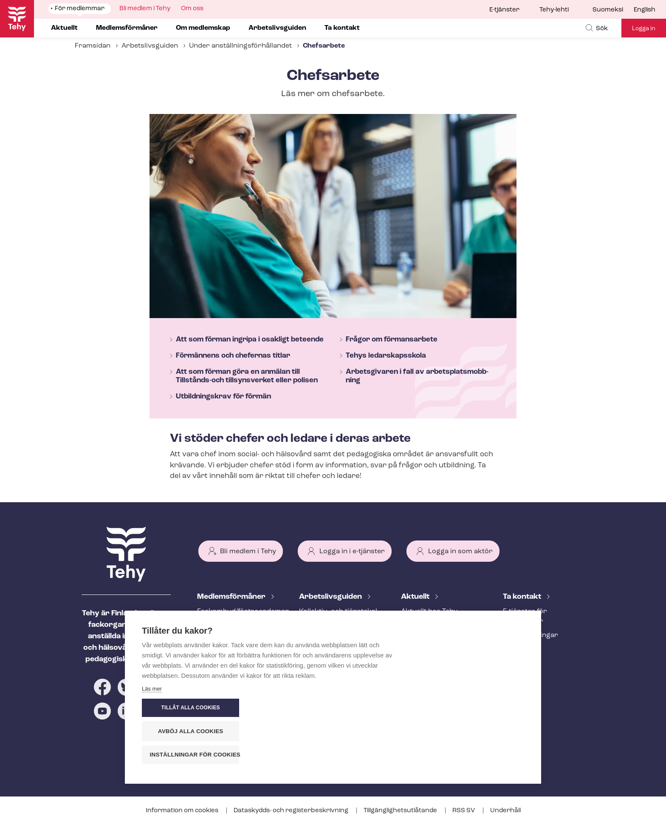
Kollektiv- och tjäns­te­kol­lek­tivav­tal (339, 616)
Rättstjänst (215, 649)
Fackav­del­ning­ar (530, 635)
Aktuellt (416, 597)
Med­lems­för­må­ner (232, 597)
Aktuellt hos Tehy (429, 611)
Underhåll (505, 811)
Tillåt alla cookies (472, 708)
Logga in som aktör (460, 551)
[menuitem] (613, 10)
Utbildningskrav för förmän (223, 396)
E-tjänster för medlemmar (525, 616)
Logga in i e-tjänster (352, 551)
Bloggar (414, 639)
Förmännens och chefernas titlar (233, 355)
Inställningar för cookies (477, 754)
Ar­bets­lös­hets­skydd (230, 663)
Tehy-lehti (554, 10)
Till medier (520, 649)
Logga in (643, 29)
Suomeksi (608, 10)
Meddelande (421, 625)
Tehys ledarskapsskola (386, 355)
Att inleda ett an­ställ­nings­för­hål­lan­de (332, 640)
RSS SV (464, 811)
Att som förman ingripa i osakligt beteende (250, 339)
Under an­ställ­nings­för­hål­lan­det (240, 46)
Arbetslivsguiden (149, 46)
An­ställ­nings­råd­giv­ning (235, 635)
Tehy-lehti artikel (428, 653)
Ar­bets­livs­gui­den (331, 597)
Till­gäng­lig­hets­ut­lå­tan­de (401, 811)
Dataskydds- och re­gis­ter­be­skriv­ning (292, 811)
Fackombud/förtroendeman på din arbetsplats (238, 616)
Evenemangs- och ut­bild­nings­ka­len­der (441, 672)
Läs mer (152, 757)
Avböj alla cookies (473, 731)
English (644, 10)
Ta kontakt (523, 597)
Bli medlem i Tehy (248, 551)
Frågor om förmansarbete (391, 339)
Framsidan (92, 46)
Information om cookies (183, 811)
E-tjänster (504, 10)
